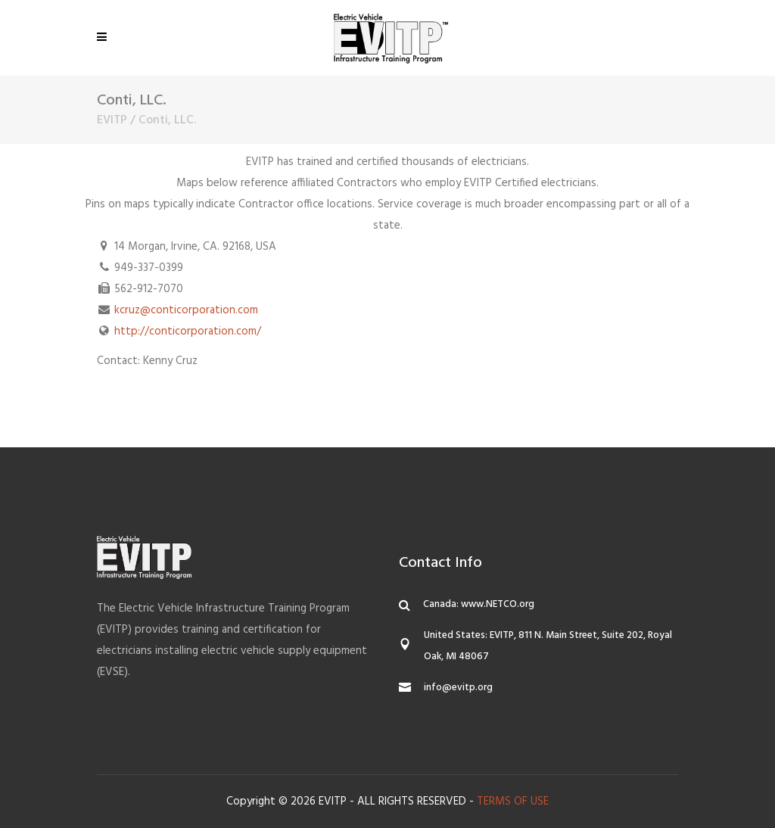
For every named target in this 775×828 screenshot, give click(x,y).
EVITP (112, 120)
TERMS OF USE (513, 801)
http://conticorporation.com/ (187, 331)
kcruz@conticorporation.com (186, 310)
